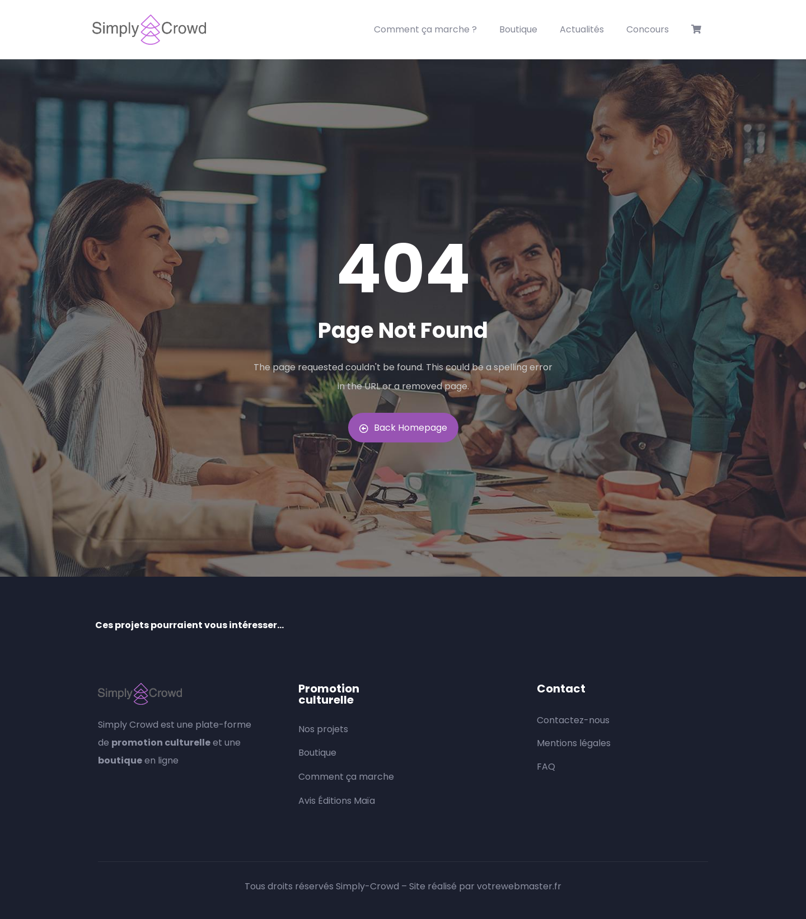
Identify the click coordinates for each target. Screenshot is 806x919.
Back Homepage (403, 427)
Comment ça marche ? (425, 29)
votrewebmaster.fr (519, 886)
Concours (647, 29)
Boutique (518, 29)
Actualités (582, 29)
